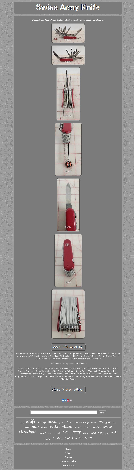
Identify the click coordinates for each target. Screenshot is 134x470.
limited (57, 438)
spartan (96, 427)
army (76, 431)
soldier (47, 439)
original (93, 433)
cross (114, 423)
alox (65, 432)
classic (44, 427)
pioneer (62, 423)
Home (68, 449)
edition (107, 426)
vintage (67, 426)
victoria (87, 427)
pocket (55, 426)
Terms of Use (68, 465)
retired (78, 427)
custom (94, 423)
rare (88, 437)
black (26, 427)
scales (107, 433)
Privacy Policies (68, 461)
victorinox (27, 431)
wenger (105, 421)
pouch (22, 423)
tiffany (85, 433)
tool (67, 438)
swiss (77, 437)
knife (30, 421)
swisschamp (82, 422)
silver (35, 426)
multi (114, 432)
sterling (42, 422)
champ (50, 433)
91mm (70, 422)
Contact (68, 457)
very (100, 432)
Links (68, 453)
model (57, 433)
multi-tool (42, 433)
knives (52, 422)
